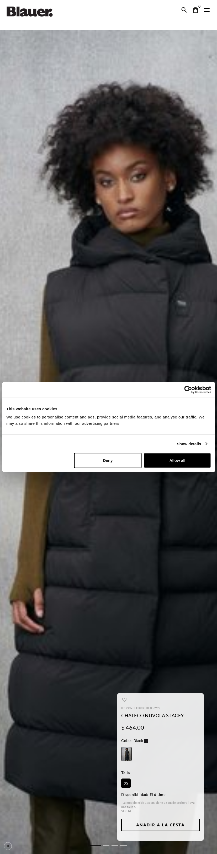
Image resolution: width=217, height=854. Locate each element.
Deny (108, 460)
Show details (189, 443)
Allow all (177, 460)
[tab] (95, 845)
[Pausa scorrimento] (8, 846)
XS (126, 783)
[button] (134, 741)
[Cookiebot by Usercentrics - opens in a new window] (188, 389)
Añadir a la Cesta (160, 824)
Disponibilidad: (134, 794)
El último (156, 794)
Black (131, 741)
